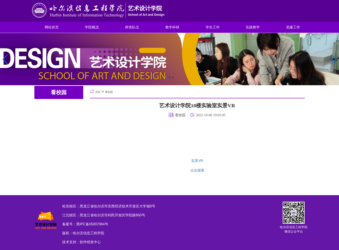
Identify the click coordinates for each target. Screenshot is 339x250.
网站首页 (52, 27)
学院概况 (92, 27)
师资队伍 (132, 27)
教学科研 (172, 27)
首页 (98, 92)
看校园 (109, 92)
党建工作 (293, 27)
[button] (334, 59)
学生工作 (213, 27)
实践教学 (253, 27)
